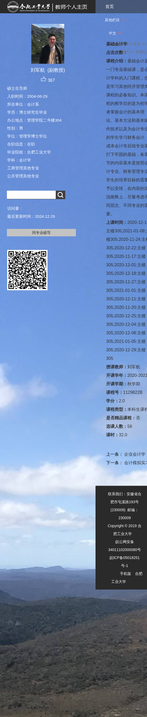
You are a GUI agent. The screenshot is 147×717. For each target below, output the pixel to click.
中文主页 (133, 44)
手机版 (125, 573)
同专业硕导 (41, 233)
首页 (109, 6)
